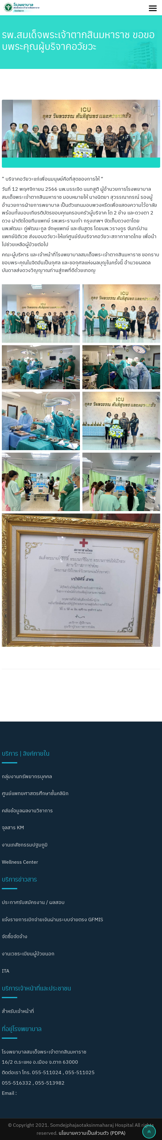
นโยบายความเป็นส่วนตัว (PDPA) (92, 1133)
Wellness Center (20, 862)
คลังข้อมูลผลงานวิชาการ (27, 810)
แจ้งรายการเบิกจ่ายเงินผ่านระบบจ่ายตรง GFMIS (52, 919)
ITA (5, 971)
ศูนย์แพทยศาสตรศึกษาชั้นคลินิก (35, 793)
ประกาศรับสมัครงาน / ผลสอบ (33, 902)
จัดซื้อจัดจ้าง (14, 936)
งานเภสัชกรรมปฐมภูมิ (25, 845)
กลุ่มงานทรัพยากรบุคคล (27, 776)
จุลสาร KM (13, 827)
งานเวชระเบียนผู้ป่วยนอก (28, 953)
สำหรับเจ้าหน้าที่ (18, 1011)
